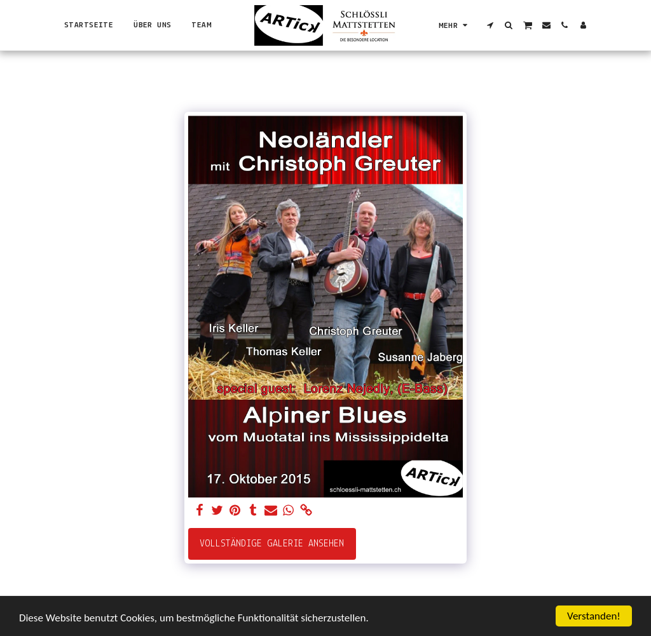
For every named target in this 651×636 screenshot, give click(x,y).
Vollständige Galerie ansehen (272, 544)
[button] (490, 25)
